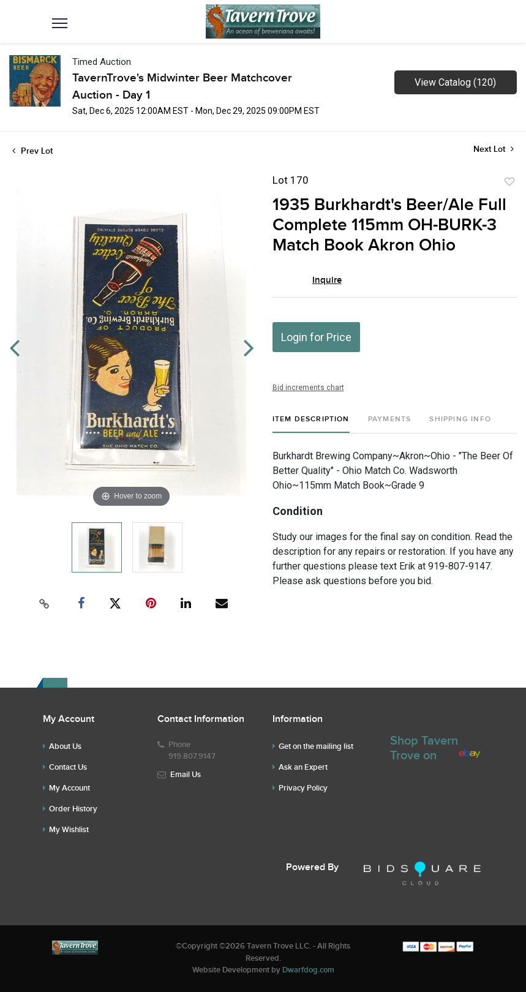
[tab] (311, 424)
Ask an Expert (303, 767)
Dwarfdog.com (308, 970)
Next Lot (493, 149)
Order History (73, 809)
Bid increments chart (308, 387)
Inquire (327, 280)
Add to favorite (509, 182)
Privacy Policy (303, 788)
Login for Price (316, 337)
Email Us (185, 775)
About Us (65, 746)
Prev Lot (32, 151)
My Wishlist (69, 830)
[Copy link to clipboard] (44, 603)
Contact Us (68, 767)
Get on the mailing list (316, 746)
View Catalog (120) (455, 82)
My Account (69, 788)
